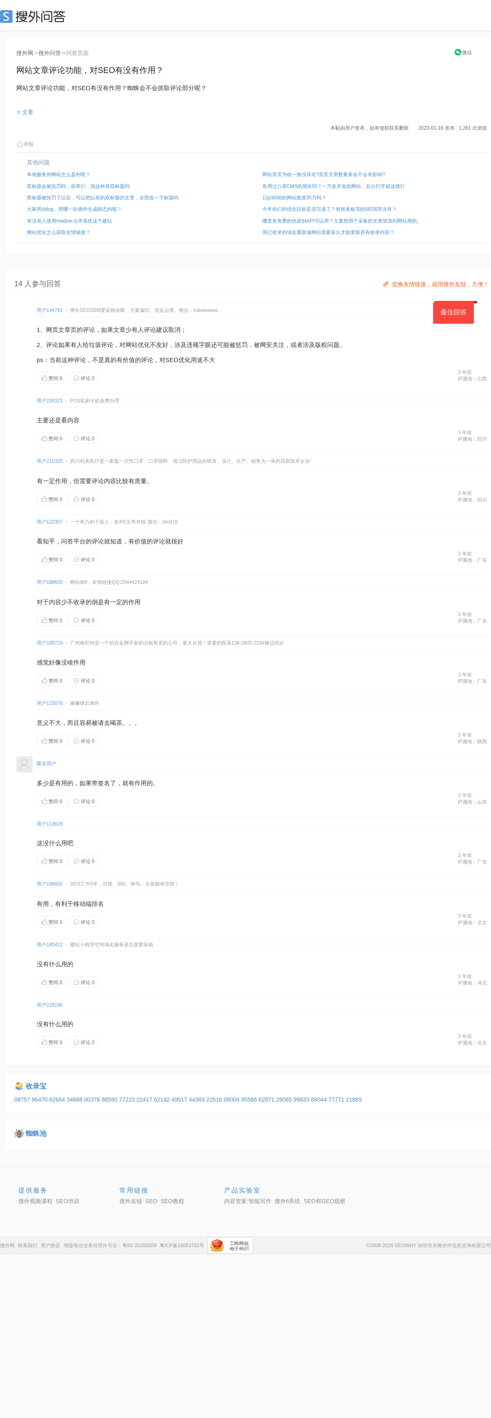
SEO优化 (178, 359)
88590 (110, 1099)
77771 (337, 1099)
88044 (319, 1099)
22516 (215, 1099)
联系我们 (27, 1245)
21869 (354, 1099)
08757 (23, 1099)
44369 (197, 1099)
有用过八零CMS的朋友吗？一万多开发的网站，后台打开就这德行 (333, 186)
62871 (267, 1099)
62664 (58, 1099)
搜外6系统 (288, 1201)
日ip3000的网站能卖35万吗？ (294, 198)
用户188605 (50, 582)
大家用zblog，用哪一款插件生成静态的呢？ (74, 209)
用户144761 (50, 310)
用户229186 (50, 1005)
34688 (75, 1099)
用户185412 (50, 945)
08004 (232, 1099)
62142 (163, 1099)
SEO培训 (67, 1201)
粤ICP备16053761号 (182, 1245)
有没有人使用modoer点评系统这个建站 (69, 221)
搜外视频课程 (35, 1201)
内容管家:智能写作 (247, 1201)
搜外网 (24, 53)
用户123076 (50, 703)
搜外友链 (130, 1201)
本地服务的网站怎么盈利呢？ (58, 174)
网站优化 (138, 344)
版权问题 (327, 344)
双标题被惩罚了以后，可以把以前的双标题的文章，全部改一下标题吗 (102, 198)
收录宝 (36, 1086)
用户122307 (50, 522)
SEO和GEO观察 (325, 1201)
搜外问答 (49, 53)
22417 (145, 1099)
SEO (34, 16)
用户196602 (50, 884)
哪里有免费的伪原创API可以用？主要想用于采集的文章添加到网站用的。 (342, 221)
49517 (180, 1099)
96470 (40, 1099)
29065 (284, 1099)
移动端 (82, 903)
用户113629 (50, 824)
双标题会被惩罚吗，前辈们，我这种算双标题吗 (78, 186)
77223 (128, 1099)
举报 (24, 144)
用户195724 (50, 643)
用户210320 (50, 461)
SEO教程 (172, 1201)
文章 (27, 112)
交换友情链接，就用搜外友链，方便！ (435, 284)
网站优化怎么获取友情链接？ (58, 232)
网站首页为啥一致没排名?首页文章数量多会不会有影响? (323, 174)
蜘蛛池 (36, 1133)
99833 (302, 1099)
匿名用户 (46, 763)
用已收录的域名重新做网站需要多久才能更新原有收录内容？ (328, 232)
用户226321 (50, 401)
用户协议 (50, 1245)
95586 (250, 1099)
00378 (92, 1099)
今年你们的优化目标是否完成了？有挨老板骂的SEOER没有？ (329, 209)
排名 (98, 903)
